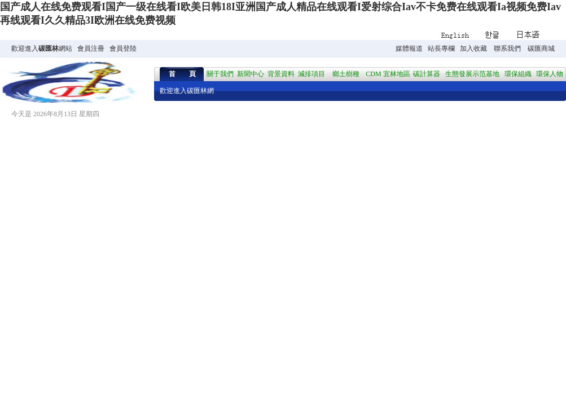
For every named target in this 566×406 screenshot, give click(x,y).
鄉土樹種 (345, 74)
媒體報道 (409, 48)
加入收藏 (473, 48)
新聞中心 (250, 74)
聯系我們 (507, 48)
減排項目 (311, 74)
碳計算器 (426, 74)
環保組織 (518, 74)
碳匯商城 (541, 48)
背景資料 (281, 74)
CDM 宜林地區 (388, 74)
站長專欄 (441, 48)
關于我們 (220, 74)
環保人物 (549, 74)
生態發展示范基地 (472, 74)
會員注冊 (90, 48)
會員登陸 (123, 48)
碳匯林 (48, 48)
